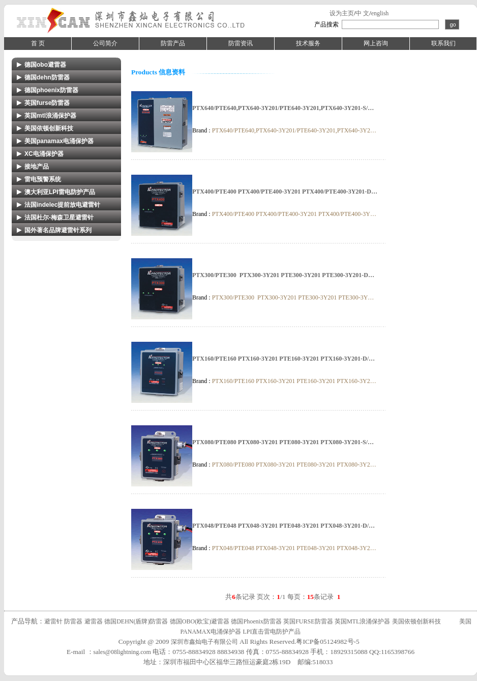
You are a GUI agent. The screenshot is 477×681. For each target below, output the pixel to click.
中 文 (362, 13)
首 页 (38, 43)
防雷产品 (173, 43)
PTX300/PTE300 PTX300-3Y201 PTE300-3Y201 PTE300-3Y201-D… (283, 275)
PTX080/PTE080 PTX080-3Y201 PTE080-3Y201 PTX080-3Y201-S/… (283, 442)
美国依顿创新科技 (416, 621)
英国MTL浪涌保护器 (362, 621)
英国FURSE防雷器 (308, 621)
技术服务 (308, 43)
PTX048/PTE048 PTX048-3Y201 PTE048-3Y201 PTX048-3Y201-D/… (283, 525)
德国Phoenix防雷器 (256, 621)
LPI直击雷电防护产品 (272, 631)
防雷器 (73, 621)
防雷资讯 (240, 43)
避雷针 (53, 621)
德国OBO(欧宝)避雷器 (199, 621)
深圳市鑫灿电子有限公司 (204, 641)
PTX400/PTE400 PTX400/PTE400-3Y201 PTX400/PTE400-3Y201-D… (284, 191)
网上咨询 (376, 43)
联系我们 (443, 43)
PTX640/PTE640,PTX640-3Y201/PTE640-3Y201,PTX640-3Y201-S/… (283, 108)
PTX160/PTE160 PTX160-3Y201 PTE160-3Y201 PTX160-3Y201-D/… (283, 358)
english (380, 13)
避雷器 (93, 621)
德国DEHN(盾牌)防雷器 (136, 621)
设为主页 (342, 13)
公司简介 (105, 43)
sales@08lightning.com (122, 652)
